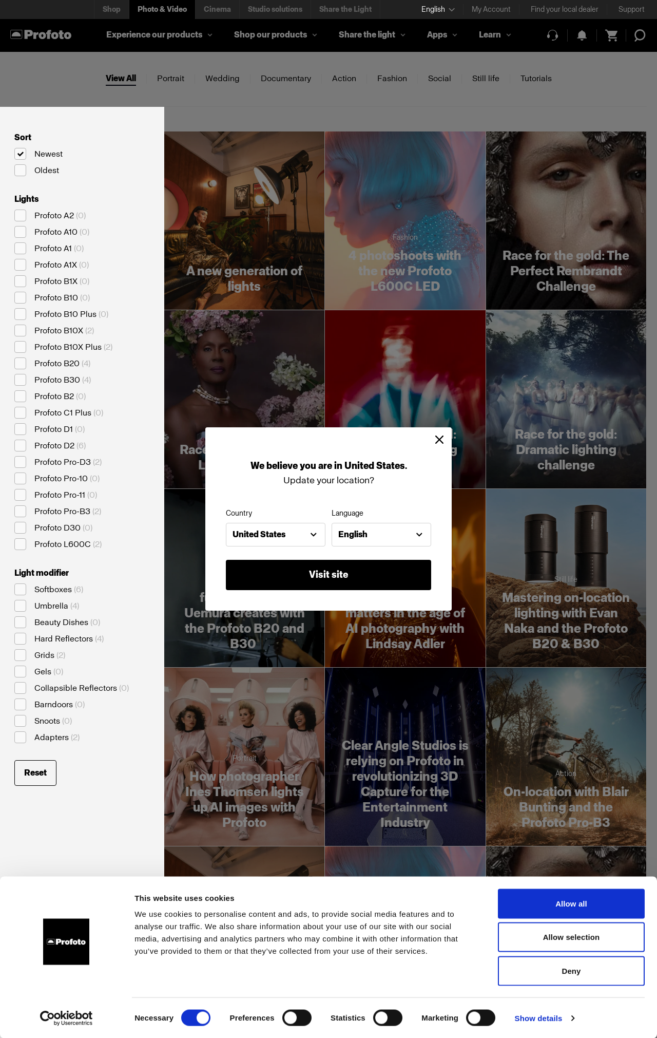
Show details (539, 1017)
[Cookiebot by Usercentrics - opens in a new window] (66, 1018)
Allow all (571, 903)
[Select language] (438, 9)
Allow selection (571, 937)
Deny (571, 970)
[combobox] (275, 534)
